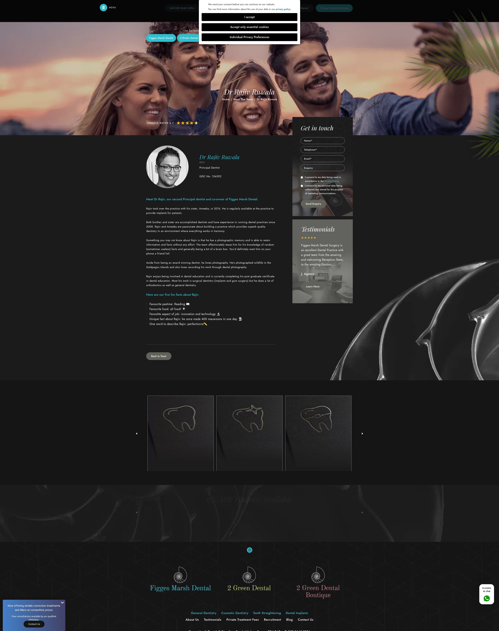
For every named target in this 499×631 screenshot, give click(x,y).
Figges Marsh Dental (161, 38)
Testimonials (212, 619)
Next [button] (362, 512)
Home (226, 99)
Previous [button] (136, 512)
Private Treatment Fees (242, 619)
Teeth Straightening (267, 80)
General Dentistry (200, 80)
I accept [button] (249, 17)
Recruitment (272, 619)
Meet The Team (243, 99)
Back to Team (158, 356)
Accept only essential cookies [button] (249, 27)
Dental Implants (298, 80)
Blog (289, 619)
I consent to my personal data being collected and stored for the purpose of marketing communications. (322, 189)
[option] (323, 258)
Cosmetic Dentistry (233, 80)
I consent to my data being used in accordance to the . (321, 179)
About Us (192, 619)
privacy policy (283, 9)
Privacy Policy (331, 181)
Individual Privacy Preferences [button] (249, 37)
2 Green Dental (189, 38)
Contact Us (305, 619)
